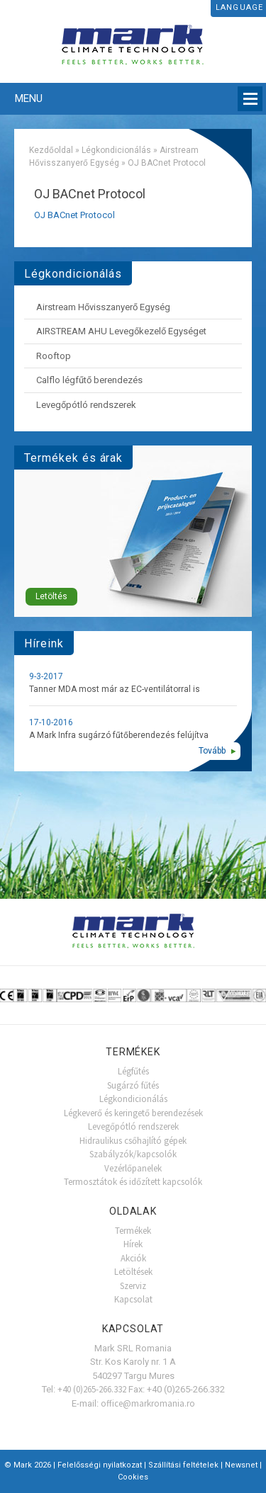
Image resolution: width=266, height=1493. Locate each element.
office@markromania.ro (148, 1403)
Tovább (212, 751)
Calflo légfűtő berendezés (89, 380)
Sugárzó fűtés (133, 1085)
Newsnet (241, 1465)
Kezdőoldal (51, 150)
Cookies (133, 1477)
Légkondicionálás (116, 150)
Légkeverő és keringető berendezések (133, 1113)
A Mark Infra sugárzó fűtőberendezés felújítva (119, 735)
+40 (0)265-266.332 (91, 1389)
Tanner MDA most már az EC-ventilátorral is (114, 689)
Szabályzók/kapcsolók (133, 1154)
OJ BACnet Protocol (74, 215)
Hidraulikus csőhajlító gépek (133, 1141)
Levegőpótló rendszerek (86, 404)
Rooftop (53, 356)
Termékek (133, 1231)
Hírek (133, 1244)
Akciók (133, 1258)
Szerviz (133, 1286)
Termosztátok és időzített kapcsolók (133, 1182)
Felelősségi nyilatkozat (99, 1465)
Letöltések (133, 1272)
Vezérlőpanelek (133, 1168)
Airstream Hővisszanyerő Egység (103, 307)
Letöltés (51, 596)
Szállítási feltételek (183, 1465)
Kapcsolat (133, 1299)
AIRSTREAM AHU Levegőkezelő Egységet (121, 331)
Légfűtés (133, 1071)
